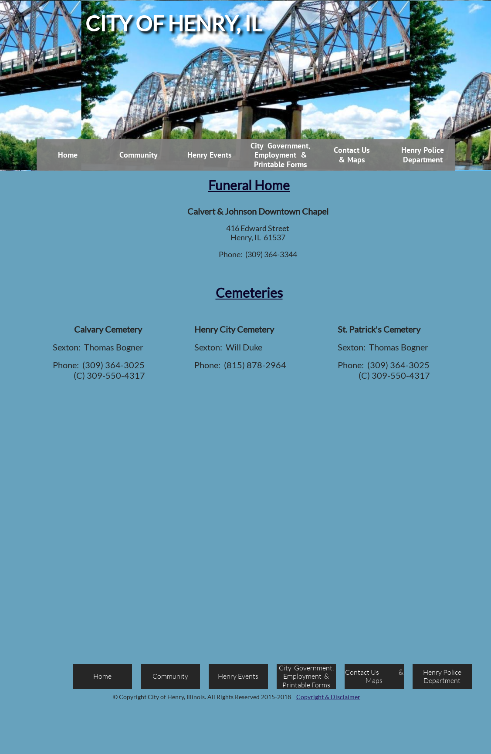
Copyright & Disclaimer (328, 696)
